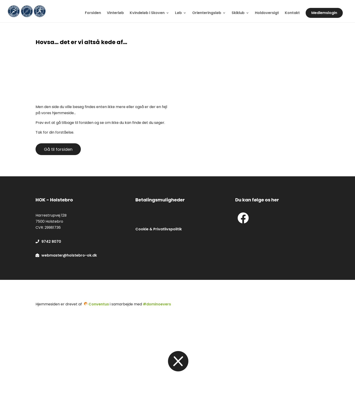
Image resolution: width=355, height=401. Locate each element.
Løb (178, 13)
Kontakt (292, 13)
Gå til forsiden (58, 149)
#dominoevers (157, 304)
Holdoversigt (267, 13)
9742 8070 (48, 241)
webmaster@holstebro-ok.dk (66, 255)
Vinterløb (115, 13)
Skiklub (238, 13)
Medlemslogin (324, 12)
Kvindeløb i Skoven (147, 13)
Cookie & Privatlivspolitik (158, 229)
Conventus (99, 304)
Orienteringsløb (206, 13)
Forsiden (93, 13)
